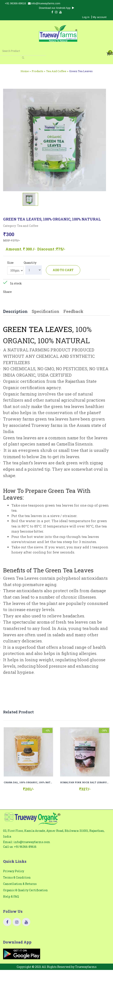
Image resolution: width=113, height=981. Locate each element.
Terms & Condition (17, 877)
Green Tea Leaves (81, 71)
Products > (38, 71)
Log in (85, 17)
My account (99, 17)
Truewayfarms (86, 967)
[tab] (30, 199)
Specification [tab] (45, 311)
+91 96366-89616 (15, 3)
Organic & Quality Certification (25, 890)
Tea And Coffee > (57, 71)
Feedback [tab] (73, 311)
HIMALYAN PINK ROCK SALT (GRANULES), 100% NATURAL (85, 782)
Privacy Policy (13, 871)
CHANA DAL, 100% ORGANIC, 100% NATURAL (28, 782)
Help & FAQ (11, 896)
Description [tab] (15, 311)
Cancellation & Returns (20, 884)
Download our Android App (56, 7)
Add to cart (63, 270)
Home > (26, 71)
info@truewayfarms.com (44, 3)
